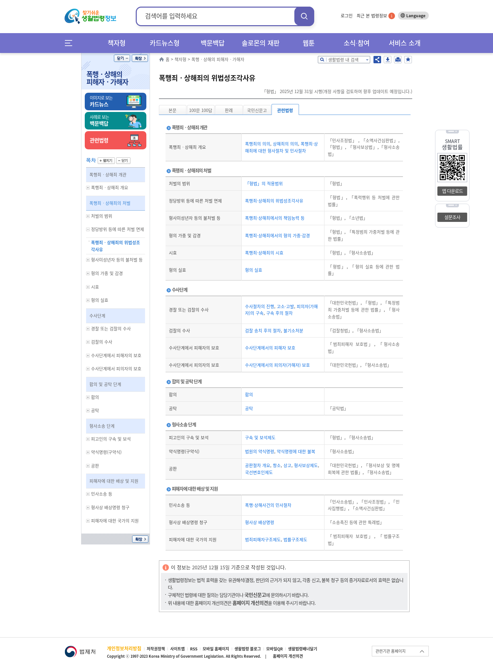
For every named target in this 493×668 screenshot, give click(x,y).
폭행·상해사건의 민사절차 (268, 505)
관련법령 (285, 110)
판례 (229, 110)
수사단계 (97, 315)
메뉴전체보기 (70, 43)
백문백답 (212, 43)
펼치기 (106, 160)
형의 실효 (253, 270)
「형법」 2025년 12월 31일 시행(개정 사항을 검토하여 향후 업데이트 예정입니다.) (337, 91)
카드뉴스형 (164, 43)
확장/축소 (140, 58)
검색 (304, 16)
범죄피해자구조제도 (263, 539)
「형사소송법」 (360, 252)
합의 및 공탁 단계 (105, 384)
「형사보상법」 (361, 147)
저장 (387, 59)
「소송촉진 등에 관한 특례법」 (356, 522)
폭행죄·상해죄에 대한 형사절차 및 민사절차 (281, 147)
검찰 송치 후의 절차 (263, 330)
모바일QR (274, 649)
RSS (193, 649)
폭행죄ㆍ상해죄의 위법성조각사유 (115, 245)
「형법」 (336, 147)
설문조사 (452, 217)
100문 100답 (200, 110)
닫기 (122, 58)
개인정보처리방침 (124, 648)
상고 (286, 465)
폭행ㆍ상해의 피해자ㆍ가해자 (107, 78)
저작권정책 (156, 649)
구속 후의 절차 (279, 313)
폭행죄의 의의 (257, 143)
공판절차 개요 (257, 465)
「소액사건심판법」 (379, 140)
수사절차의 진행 (259, 306)
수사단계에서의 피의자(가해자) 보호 (277, 365)
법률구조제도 (294, 539)
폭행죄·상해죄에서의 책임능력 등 (275, 218)
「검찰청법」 (340, 330)
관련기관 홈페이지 (390, 651)
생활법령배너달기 (302, 649)
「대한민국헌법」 (344, 302)
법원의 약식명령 (259, 451)
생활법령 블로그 (247, 649)
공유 (377, 59)
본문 (172, 110)
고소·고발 (284, 306)
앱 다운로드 (452, 190)
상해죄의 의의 (284, 143)
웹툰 (309, 43)
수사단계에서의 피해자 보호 (270, 347)
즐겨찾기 (408, 59)
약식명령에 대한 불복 (295, 451)
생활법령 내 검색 (343, 59)
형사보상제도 (305, 465)
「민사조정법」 (343, 140)
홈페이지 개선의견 (288, 656)
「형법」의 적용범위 (264, 183)
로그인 (347, 15)
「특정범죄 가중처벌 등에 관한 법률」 (364, 306)
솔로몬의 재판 (260, 43)
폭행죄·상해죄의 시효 (264, 252)
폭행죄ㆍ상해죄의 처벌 (109, 203)
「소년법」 (357, 218)
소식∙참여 (357, 43)
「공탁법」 (338, 408)
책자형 (116, 43)
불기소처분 (292, 330)
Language (415, 16)
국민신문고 (257, 110)
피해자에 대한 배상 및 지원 (113, 481)
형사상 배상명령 (259, 522)
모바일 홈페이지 (216, 649)
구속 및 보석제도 (260, 437)
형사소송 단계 (102, 426)
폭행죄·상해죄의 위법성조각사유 (274, 200)
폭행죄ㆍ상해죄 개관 (107, 174)
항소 (276, 465)
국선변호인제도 (259, 472)
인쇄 (398, 59)
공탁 (249, 408)
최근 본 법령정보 (376, 15)
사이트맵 (177, 649)
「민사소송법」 (342, 501)
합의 (249, 394)
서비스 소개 (404, 43)
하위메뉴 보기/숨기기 (88, 187)
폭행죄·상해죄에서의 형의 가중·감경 (277, 235)
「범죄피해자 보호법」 (351, 344)
